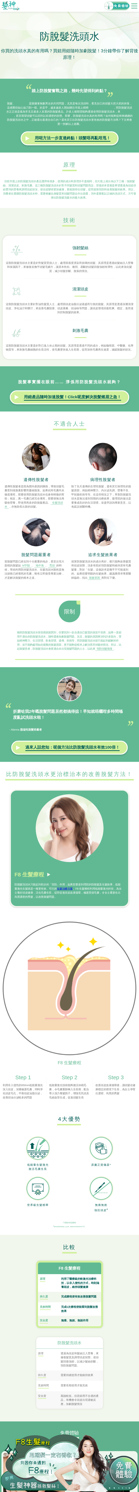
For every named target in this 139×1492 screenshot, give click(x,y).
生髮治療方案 (65, 888)
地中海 (40, 565)
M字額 (26, 565)
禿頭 (52, 565)
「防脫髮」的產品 (101, 107)
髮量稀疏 (22, 103)
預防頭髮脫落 (104, 648)
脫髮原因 (94, 577)
